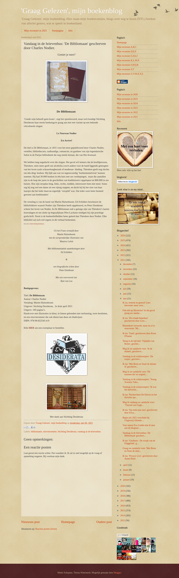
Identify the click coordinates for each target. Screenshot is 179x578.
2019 (122, 491)
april (125, 465)
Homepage (68, 522)
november (128, 269)
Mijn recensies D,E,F (126, 51)
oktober (127, 274)
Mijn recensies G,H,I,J (127, 56)
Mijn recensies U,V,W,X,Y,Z (130, 74)
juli (125, 289)
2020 (122, 486)
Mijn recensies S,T (125, 69)
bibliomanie (36, 431)
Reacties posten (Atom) (46, 529)
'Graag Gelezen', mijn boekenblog (71, 11)
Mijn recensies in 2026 (127, 94)
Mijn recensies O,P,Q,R (127, 65)
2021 (122, 260)
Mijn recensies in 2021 (127, 117)
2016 (122, 505)
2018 (122, 496)
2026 (122, 235)
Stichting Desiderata (67, 431)
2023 (122, 250)
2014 (122, 515)
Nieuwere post (30, 522)
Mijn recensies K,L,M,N (128, 60)
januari (126, 479)
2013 (122, 520)
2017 (122, 500)
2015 (122, 510)
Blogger (117, 572)
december (128, 264)
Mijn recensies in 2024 (127, 103)
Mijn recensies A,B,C (126, 47)
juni (125, 293)
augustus (127, 284)
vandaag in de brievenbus (89, 431)
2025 (122, 240)
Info (70, 30)
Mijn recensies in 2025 (35, 30)
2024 (122, 245)
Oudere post (104, 522)
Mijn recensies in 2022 (127, 112)
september (128, 279)
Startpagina (57, 30)
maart (126, 470)
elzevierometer (50, 431)
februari (127, 475)
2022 (122, 255)
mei (125, 298)
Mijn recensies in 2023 (127, 108)
